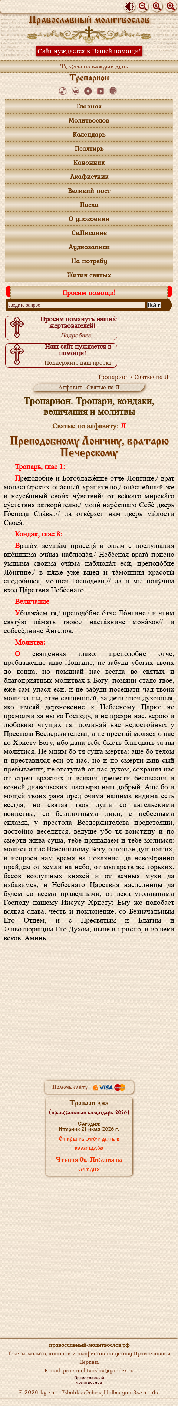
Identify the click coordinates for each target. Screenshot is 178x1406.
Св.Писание (89, 233)
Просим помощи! (89, 293)
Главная (89, 106)
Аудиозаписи (89, 247)
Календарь (89, 134)
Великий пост (89, 190)
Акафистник (89, 176)
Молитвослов (89, 120)
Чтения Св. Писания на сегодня (89, 1164)
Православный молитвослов (89, 20)
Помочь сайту (89, 1087)
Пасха (89, 205)
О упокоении (89, 219)
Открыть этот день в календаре (89, 1143)
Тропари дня (89, 1107)
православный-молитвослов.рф (89, 1344)
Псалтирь (89, 148)
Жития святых (89, 275)
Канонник (89, 162)
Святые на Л (103, 387)
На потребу (89, 261)
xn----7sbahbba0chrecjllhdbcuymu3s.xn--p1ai (104, 1392)
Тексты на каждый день (94, 67)
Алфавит (70, 387)
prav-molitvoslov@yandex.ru (98, 1370)
